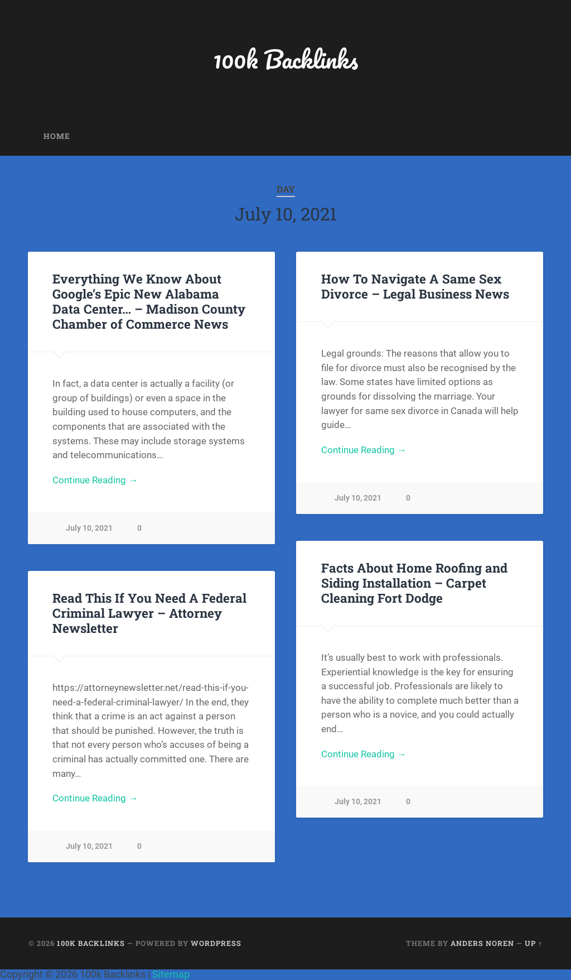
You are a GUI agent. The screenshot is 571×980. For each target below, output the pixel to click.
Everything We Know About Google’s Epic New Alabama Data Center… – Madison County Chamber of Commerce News (148, 301)
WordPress (216, 943)
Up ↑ (533, 943)
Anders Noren (482, 943)
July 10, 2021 (89, 528)
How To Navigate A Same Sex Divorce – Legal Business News (415, 286)
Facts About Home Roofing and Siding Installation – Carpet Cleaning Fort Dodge (414, 582)
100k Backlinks (285, 59)
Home (56, 136)
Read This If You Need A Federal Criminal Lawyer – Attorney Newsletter (149, 612)
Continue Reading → (95, 480)
